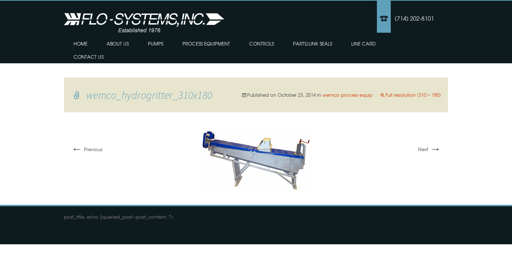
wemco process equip (347, 94)
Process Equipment (206, 43)
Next (429, 149)
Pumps (155, 43)
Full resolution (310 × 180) (413, 94)
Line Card (363, 43)
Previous (86, 149)
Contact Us (88, 56)
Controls (261, 43)
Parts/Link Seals (312, 43)
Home (80, 43)
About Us (118, 43)
